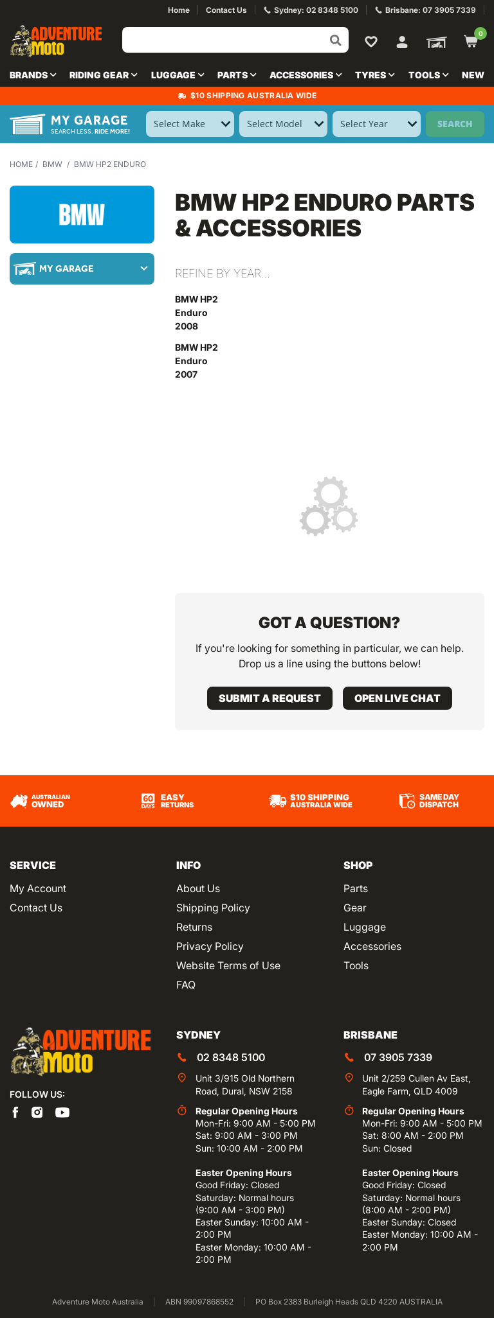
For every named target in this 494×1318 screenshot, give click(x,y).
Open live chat (397, 698)
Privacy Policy (210, 946)
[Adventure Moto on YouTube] (62, 1111)
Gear (355, 907)
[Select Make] (190, 124)
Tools (356, 965)
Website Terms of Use (228, 965)
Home (21, 164)
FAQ (186, 984)
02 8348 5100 (231, 1057)
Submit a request (270, 698)
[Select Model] (283, 124)
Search (455, 124)
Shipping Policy (213, 907)
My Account (38, 888)
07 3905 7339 (398, 1057)
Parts (355, 888)
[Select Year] (377, 124)
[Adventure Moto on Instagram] (37, 1111)
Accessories (372, 946)
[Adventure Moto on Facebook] (15, 1111)
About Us (198, 888)
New (473, 74)
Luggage (364, 926)
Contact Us (36, 907)
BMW (52, 164)
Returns (194, 926)
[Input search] (235, 40)
